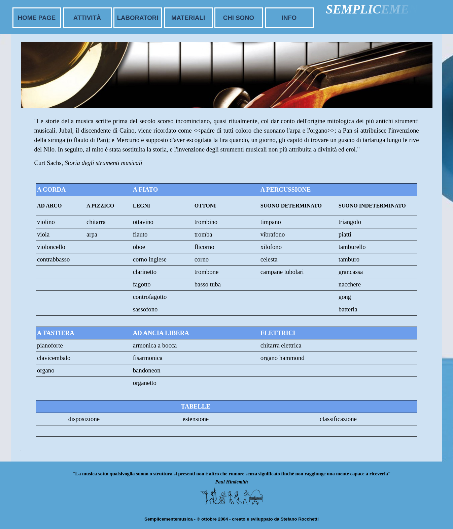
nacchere (350, 284)
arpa (91, 234)
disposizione (84, 418)
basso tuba (208, 284)
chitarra (96, 221)
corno (202, 259)
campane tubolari (282, 271)
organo (45, 370)
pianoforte (50, 345)
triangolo (350, 221)
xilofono (271, 246)
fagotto (142, 284)
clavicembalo (53, 357)
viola (43, 234)
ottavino (143, 221)
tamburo (349, 259)
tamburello (352, 246)
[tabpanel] (226, 148)
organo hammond (282, 357)
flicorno (204, 246)
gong (345, 296)
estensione (195, 418)
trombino (206, 221)
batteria (348, 309)
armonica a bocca (155, 345)
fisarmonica (148, 357)
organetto (144, 382)
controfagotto (150, 296)
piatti (345, 234)
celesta (269, 259)
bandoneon (147, 370)
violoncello (51, 246)
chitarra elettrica (281, 345)
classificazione (338, 418)
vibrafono (272, 234)
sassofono (145, 309)
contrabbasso (53, 259)
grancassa (351, 271)
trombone (207, 271)
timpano (270, 221)
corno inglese (150, 259)
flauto (140, 234)
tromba (203, 234)
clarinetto (144, 271)
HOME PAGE (37, 17)
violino (46, 221)
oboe (139, 246)
